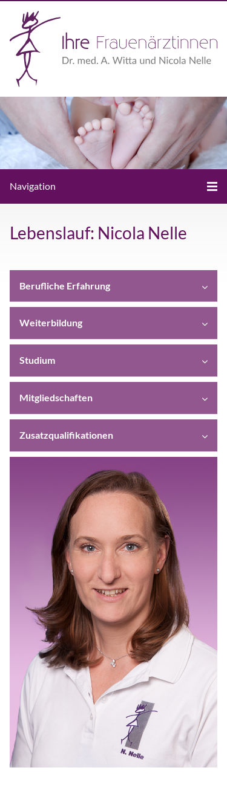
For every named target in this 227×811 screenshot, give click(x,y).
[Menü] (113, 186)
